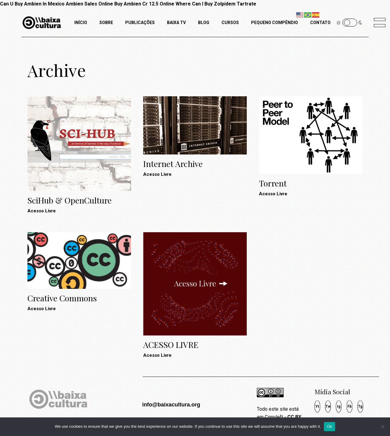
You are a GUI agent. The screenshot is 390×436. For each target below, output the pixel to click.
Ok (329, 426)
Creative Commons (62, 297)
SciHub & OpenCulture (69, 200)
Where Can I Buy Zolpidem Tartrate (216, 4)
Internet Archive (173, 163)
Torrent (273, 183)
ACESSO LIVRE (170, 344)
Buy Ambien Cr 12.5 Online (144, 4)
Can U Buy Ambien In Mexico (32, 4)
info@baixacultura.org (171, 405)
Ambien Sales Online (89, 4)
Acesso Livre (41, 211)
